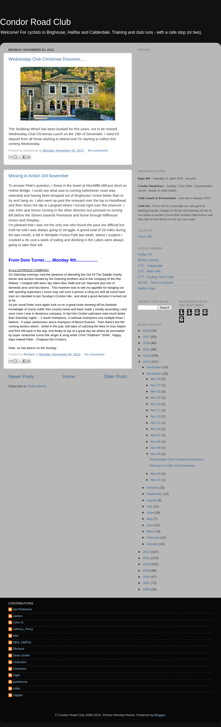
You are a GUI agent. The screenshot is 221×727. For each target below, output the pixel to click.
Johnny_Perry (23, 629)
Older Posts (115, 376)
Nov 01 (156, 480)
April (150, 525)
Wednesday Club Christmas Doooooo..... (47, 59)
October (153, 487)
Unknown (19, 662)
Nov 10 (156, 429)
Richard (18, 648)
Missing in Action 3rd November (39, 175)
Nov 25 (156, 391)
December (154, 367)
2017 (147, 337)
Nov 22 (156, 397)
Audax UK (145, 254)
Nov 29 (156, 379)
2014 (147, 355)
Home (69, 376)
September (155, 494)
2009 (147, 570)
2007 (147, 583)
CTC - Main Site (149, 271)
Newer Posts (21, 376)
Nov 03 (156, 473)
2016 (147, 343)
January (153, 544)
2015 (147, 349)
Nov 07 (156, 435)
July (150, 506)
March (151, 531)
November (154, 373)
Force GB (145, 236)
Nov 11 (156, 423)
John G (18, 622)
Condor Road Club (35, 22)
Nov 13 (156, 416)
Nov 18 (156, 404)
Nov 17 (156, 410)
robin (16, 688)
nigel (16, 675)
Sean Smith (21, 655)
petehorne (20, 682)
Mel (15, 635)
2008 (147, 577)
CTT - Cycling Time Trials (156, 277)
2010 (147, 564)
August (152, 500)
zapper (18, 695)
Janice (17, 616)
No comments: (98, 150)
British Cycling (148, 260)
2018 (147, 330)
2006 (147, 589)
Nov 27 (156, 385)
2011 (147, 558)
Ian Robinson (22, 609)
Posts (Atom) (37, 386)
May (150, 519)
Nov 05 (156, 448)
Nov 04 (156, 454)
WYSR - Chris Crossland (155, 282)
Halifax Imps (146, 288)
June (150, 512)
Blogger (159, 715)
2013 (147, 362)
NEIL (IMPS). (22, 642)
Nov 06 (156, 441)
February (153, 537)
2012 (147, 552)
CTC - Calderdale (150, 266)
